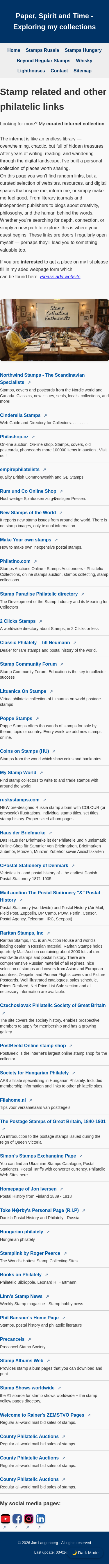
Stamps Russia (42, 50)
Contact (59, 70)
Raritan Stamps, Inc (22, 933)
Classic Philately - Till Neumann (35, 642)
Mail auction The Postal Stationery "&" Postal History (50, 896)
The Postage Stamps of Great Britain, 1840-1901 (53, 1121)
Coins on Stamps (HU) (25, 751)
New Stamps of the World (28, 512)
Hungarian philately (22, 1231)
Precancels (13, 1339)
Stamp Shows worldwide (28, 1387)
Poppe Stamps (17, 718)
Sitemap (83, 70)
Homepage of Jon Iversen (29, 1188)
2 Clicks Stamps (18, 621)
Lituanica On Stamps (24, 691)
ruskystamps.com (20, 799)
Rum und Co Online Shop (29, 491)
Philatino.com (16, 561)
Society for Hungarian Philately (35, 1072)
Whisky (84, 60)
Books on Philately (21, 1274)
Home (13, 50)
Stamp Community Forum (29, 664)
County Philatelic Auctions (30, 1436)
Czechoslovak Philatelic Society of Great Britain (53, 1005)
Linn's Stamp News (22, 1296)
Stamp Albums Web (22, 1360)
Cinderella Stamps (21, 415)
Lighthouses (31, 70)
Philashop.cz (15, 436)
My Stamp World (19, 772)
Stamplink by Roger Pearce (31, 1253)
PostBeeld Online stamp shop (33, 1045)
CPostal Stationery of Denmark (34, 865)
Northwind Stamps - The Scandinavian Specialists (42, 379)
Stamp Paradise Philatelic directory (39, 593)
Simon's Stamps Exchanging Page (38, 1155)
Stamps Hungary (83, 50)
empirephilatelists (20, 469)
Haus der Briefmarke (23, 832)
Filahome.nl (13, 1100)
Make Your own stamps (26, 539)
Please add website (60, 276)
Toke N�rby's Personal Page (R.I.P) (40, 1210)
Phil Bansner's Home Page (30, 1317)
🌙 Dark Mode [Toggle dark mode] (85, 1552)
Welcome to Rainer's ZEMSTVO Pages (42, 1415)
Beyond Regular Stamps (43, 60)
